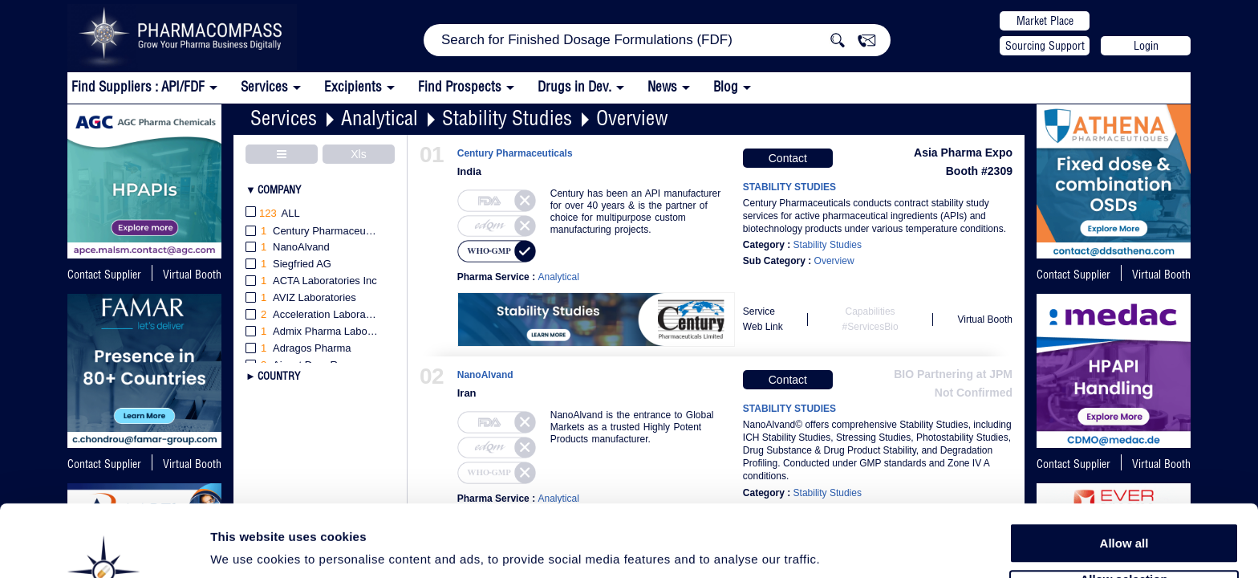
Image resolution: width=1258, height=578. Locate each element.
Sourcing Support (1045, 46)
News (662, 86)
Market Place (1045, 21)
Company (279, 189)
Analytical (379, 117)
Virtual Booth (192, 274)
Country (279, 375)
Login (1146, 46)
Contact (788, 158)
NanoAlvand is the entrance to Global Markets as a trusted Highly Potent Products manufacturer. (632, 427)
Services (283, 117)
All (273, 214)
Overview (632, 117)
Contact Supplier (104, 274)
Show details (842, 547)
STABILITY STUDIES (789, 187)
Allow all (1124, 481)
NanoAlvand (485, 375)
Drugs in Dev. (574, 86)
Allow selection (1123, 518)
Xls (358, 154)
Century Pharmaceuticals (515, 154)
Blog (725, 86)
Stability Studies (507, 117)
